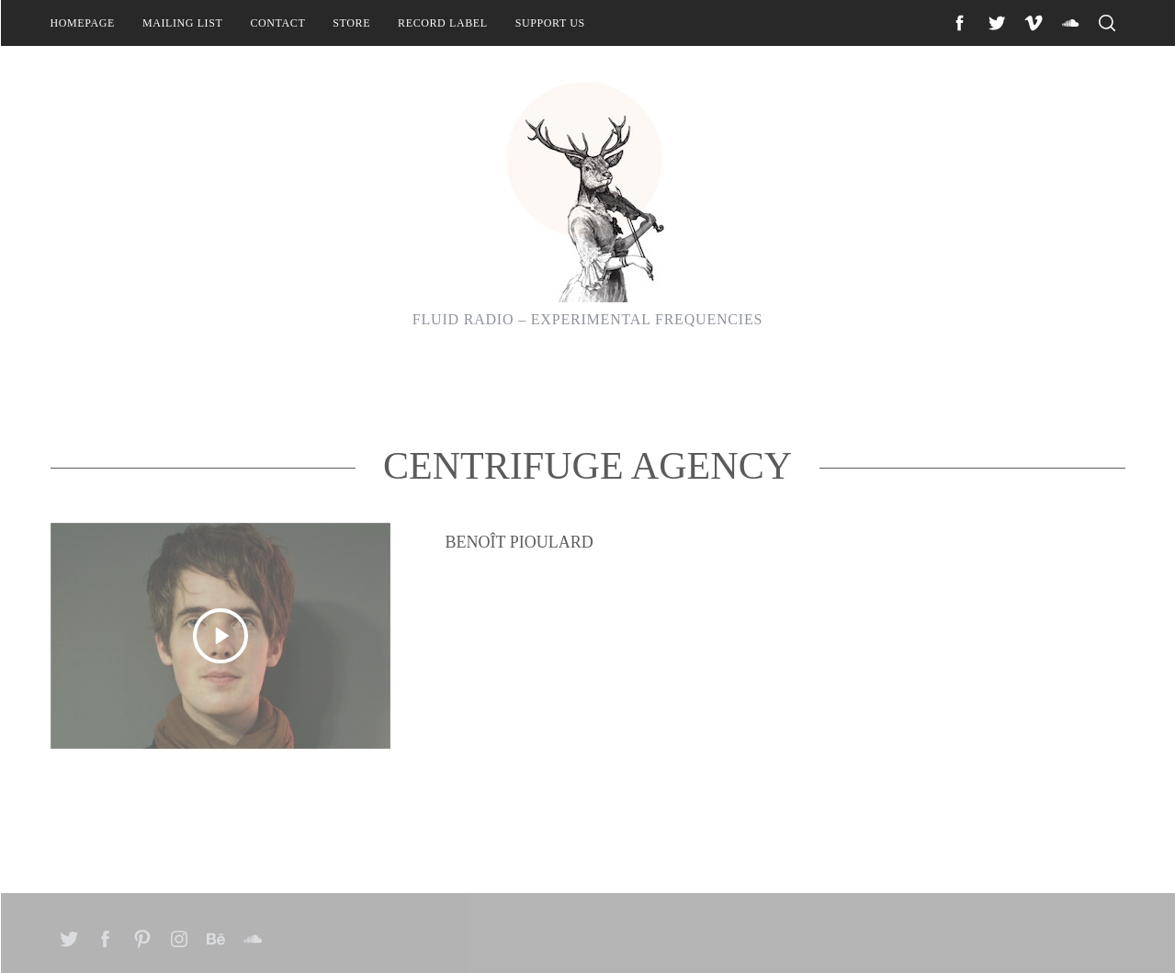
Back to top (1074, 934)
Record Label (443, 23)
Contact (277, 23)
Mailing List (182, 23)
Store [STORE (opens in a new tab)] (351, 23)
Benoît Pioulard (519, 637)
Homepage (83, 23)
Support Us (550, 23)
